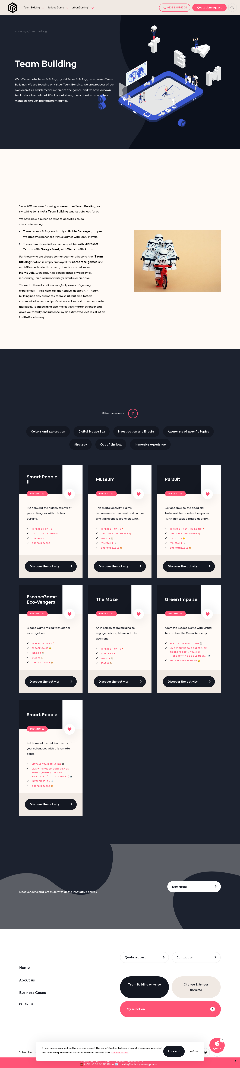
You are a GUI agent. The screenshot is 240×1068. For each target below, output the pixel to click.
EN (26, 1004)
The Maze (107, 599)
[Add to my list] (69, 494)
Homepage (21, 31)
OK (126, 1052)
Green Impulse (181, 599)
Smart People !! (42, 479)
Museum (105, 479)
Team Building (31, 7)
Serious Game (56, 7)
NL (32, 1004)
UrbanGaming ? (81, 7)
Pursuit (172, 479)
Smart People (42, 715)
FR (20, 1004)
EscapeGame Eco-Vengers (42, 599)
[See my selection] (217, 1045)
